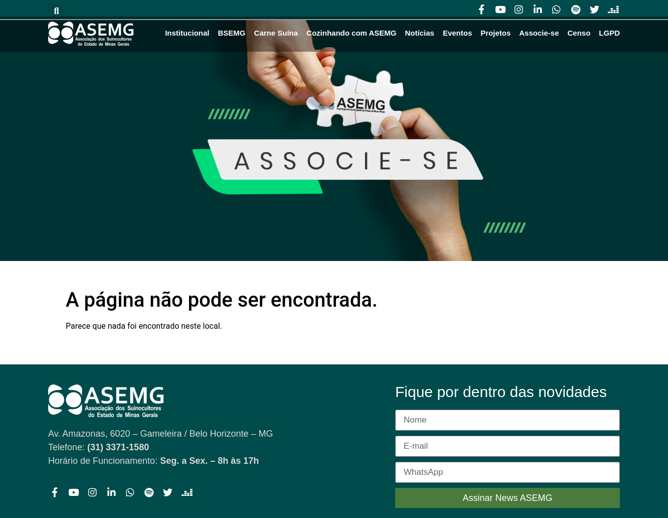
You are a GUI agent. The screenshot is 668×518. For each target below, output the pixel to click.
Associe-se (539, 33)
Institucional (187, 33)
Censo (578, 33)
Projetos (495, 33)
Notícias (419, 33)
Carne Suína (276, 33)
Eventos (457, 33)
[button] (56, 11)
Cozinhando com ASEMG (351, 33)
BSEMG (232, 33)
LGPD (609, 33)
